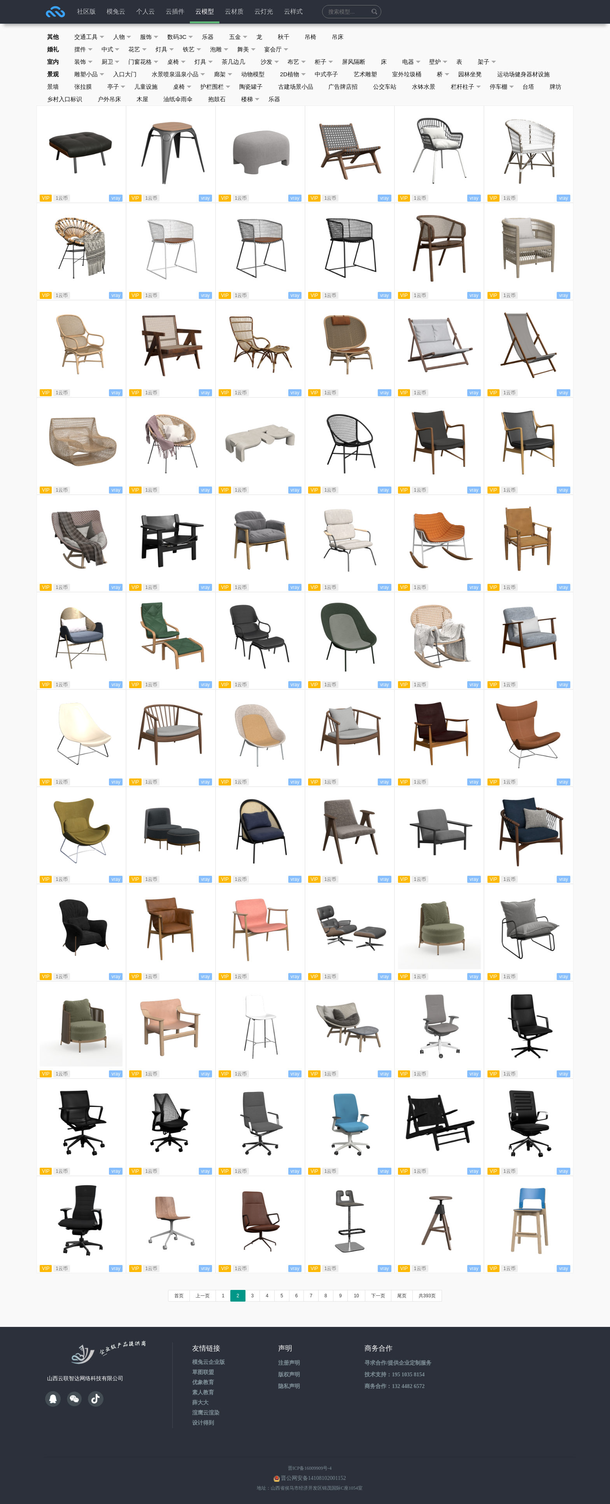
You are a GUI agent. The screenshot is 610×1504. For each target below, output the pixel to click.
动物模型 (253, 74)
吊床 (338, 36)
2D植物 (293, 74)
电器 (412, 61)
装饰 (83, 61)
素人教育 (203, 1392)
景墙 (53, 86)
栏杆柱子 (467, 86)
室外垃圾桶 (407, 74)
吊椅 (311, 36)
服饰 (149, 36)
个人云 (145, 11)
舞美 (247, 49)
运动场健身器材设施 (524, 74)
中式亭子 (326, 74)
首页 (179, 1295)
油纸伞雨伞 (178, 99)
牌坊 (557, 86)
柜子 (325, 61)
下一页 (378, 1295)
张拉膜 (83, 86)
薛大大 (200, 1403)
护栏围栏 (216, 86)
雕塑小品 (89, 74)
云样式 (293, 11)
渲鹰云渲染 (205, 1413)
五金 (239, 36)
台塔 (529, 86)
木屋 (142, 99)
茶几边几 (233, 61)
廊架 (223, 74)
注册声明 (289, 1363)
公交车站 (385, 86)
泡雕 (219, 49)
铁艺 (192, 49)
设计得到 (203, 1423)
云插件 (175, 11)
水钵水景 (424, 86)
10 (356, 1295)
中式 (111, 49)
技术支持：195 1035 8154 (394, 1374)
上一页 (203, 1295)
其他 (53, 36)
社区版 (86, 11)
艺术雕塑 (365, 74)
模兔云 (116, 11)
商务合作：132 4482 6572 (394, 1386)
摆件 (83, 49)
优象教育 (203, 1382)
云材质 (234, 11)
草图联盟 (203, 1372)
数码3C (180, 36)
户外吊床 (109, 99)
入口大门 (125, 74)
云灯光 (263, 11)
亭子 (116, 86)
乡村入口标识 (64, 99)
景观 (53, 74)
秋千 (284, 36)
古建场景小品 (296, 86)
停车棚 (503, 86)
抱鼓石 (217, 99)
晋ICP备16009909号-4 (310, 1468)
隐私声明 (289, 1386)
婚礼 (53, 49)
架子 (488, 61)
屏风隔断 (354, 61)
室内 (53, 61)
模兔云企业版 (208, 1362)
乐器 (208, 36)
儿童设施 (146, 86)
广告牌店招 (343, 86)
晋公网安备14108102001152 (313, 1478)
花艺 (138, 49)
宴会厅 (277, 49)
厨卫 (111, 61)
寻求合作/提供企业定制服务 (398, 1363)
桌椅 (177, 61)
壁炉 (439, 61)
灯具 (165, 49)
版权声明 (289, 1374)
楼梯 (251, 99)
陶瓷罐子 (251, 86)
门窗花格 (144, 61)
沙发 (270, 61)
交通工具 (89, 36)
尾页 (402, 1295)
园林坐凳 (470, 74)
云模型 (204, 11)
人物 (122, 36)
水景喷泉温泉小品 (178, 74)
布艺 (297, 61)
